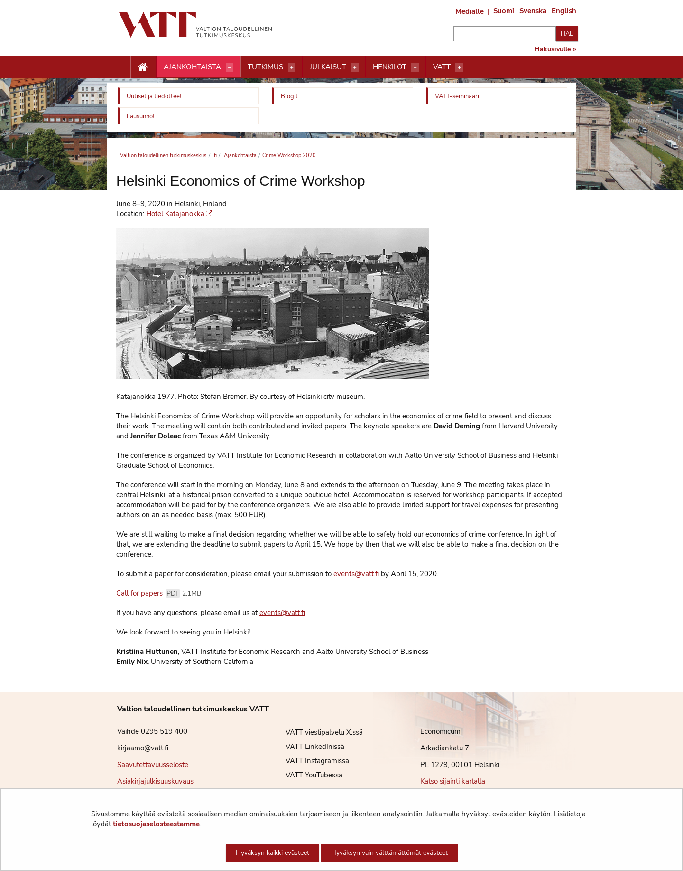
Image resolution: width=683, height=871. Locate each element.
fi (214, 155)
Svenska (532, 11)
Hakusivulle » (555, 49)
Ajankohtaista (192, 67)
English (564, 11)
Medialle (469, 11)
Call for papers (158, 593)
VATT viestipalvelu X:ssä (317, 732)
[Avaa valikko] (229, 67)
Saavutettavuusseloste (152, 764)
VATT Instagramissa (310, 761)
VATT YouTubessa (306, 775)
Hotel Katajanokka (179, 213)
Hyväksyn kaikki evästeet (272, 852)
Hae (567, 33)
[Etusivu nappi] (143, 67)
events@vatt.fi (356, 573)
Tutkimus (265, 67)
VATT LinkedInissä (307, 746)
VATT (442, 67)
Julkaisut (328, 67)
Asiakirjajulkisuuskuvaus (155, 781)
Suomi (503, 11)
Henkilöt (389, 67)
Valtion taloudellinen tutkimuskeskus (163, 155)
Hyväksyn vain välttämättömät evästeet (389, 852)
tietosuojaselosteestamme (156, 824)
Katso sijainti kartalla (452, 781)
